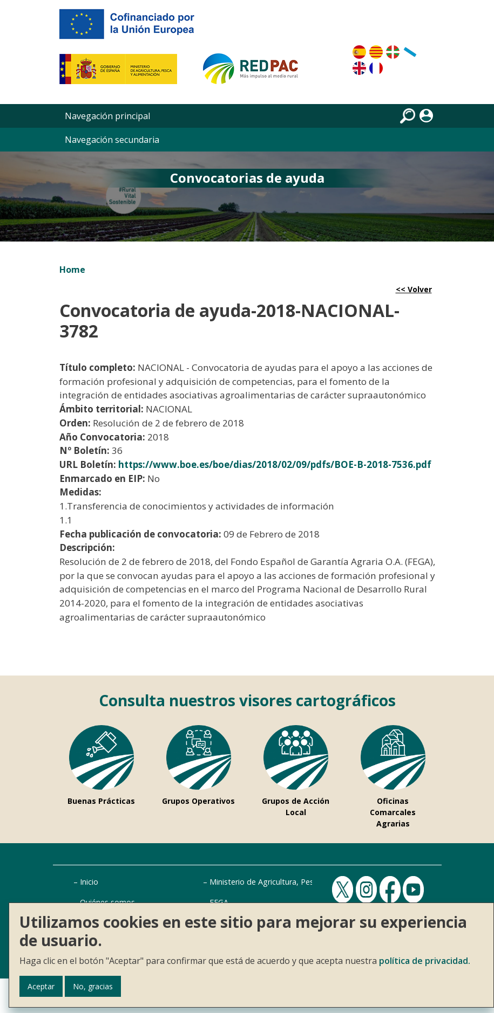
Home (72, 269)
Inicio (89, 882)
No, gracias (93, 986)
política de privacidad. (424, 961)
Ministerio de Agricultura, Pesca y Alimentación (292, 882)
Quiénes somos (107, 902)
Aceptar (41, 986)
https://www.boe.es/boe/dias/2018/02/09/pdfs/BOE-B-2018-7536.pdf (274, 464)
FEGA (218, 902)
